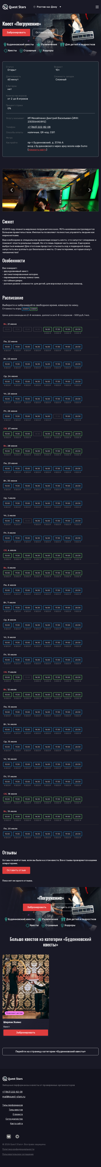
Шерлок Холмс (12, 1022)
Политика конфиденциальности (18, 1149)
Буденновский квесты (19, 44)
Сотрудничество (14, 1119)
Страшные (28, 51)
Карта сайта (16, 1123)
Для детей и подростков (77, 44)
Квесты (10, 51)
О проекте (18, 1114)
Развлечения (47, 44)
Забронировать (16, 32)
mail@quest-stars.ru (13, 1096)
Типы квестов (16, 1110)
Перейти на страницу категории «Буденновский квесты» (51, 1051)
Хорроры (46, 51)
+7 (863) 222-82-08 (39, 127)
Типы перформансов (12, 1105)
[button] (11, 190)
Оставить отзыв (45, 32)
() (37, 149)
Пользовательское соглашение (18, 1154)
